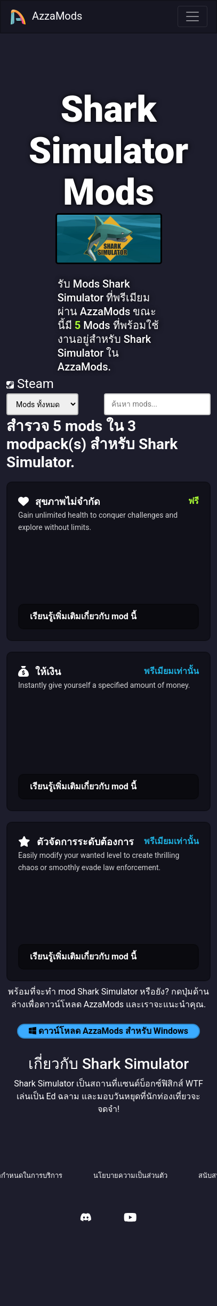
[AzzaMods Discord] (86, 1218)
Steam (30, 383)
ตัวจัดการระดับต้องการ (76, 841)
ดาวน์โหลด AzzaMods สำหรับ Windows (108, 1031)
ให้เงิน (39, 671)
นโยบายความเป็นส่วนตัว (130, 1175)
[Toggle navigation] (192, 16)
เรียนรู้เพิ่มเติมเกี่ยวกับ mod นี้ (83, 616)
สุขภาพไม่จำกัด (59, 501)
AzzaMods (46, 17)
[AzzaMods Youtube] (130, 1218)
